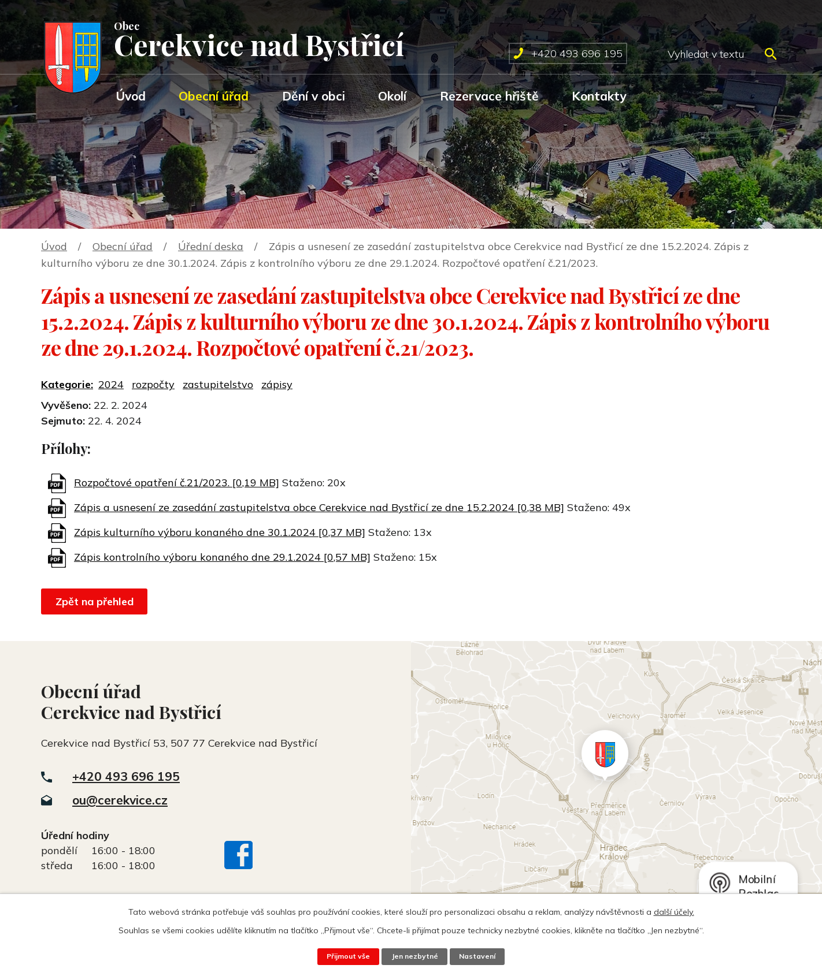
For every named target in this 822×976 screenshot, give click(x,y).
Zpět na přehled (96, 601)
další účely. (674, 912)
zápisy (276, 384)
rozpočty (153, 384)
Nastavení (479, 956)
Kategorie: (67, 384)
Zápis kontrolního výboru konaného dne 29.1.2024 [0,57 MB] (222, 557)
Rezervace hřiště (489, 95)
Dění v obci (313, 95)
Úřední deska (210, 246)
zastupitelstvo (218, 384)
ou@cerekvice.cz (120, 799)
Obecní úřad (214, 95)
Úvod (131, 95)
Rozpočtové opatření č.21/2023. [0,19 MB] (176, 482)
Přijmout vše (346, 956)
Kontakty (599, 95)
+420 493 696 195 (126, 776)
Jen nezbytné (414, 956)
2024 (111, 384)
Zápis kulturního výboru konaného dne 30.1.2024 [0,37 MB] (219, 532)
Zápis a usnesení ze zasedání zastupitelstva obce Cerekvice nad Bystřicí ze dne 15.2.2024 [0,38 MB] (319, 507)
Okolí (392, 95)
